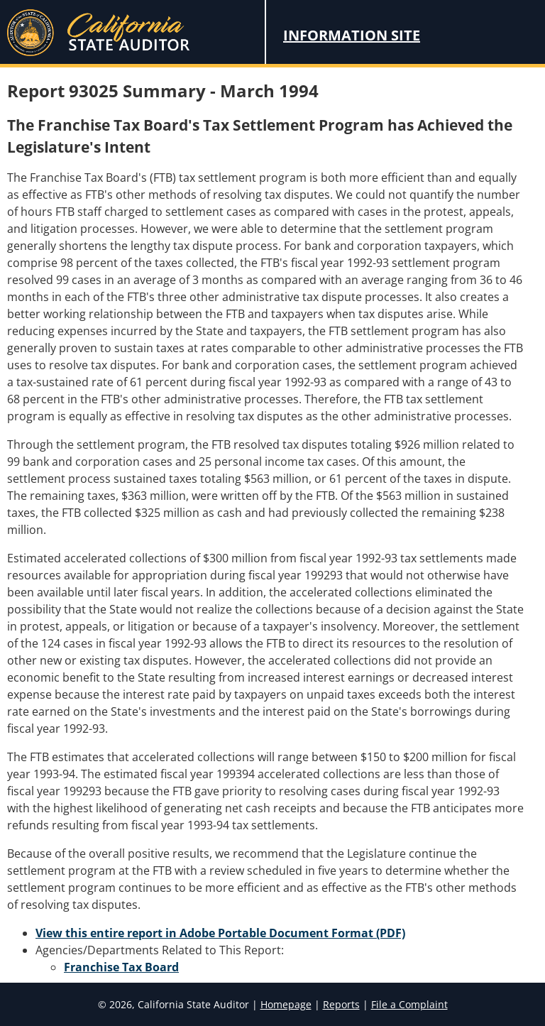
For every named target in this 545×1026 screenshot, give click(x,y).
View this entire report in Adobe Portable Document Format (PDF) (220, 933)
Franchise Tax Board (121, 967)
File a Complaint (409, 1004)
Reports (341, 1004)
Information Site (351, 35)
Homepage (286, 1004)
